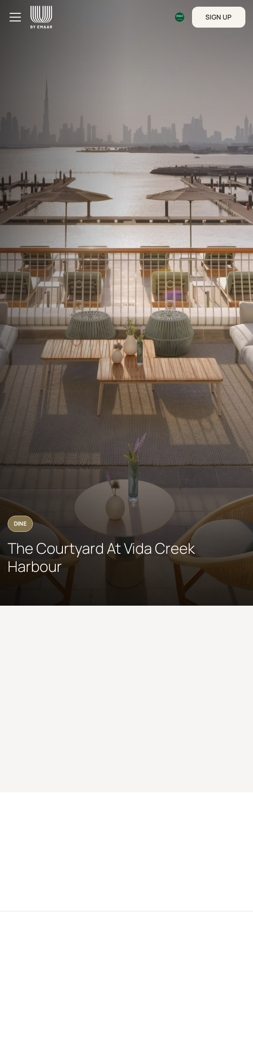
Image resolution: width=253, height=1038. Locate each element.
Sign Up (218, 16)
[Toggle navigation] (15, 17)
